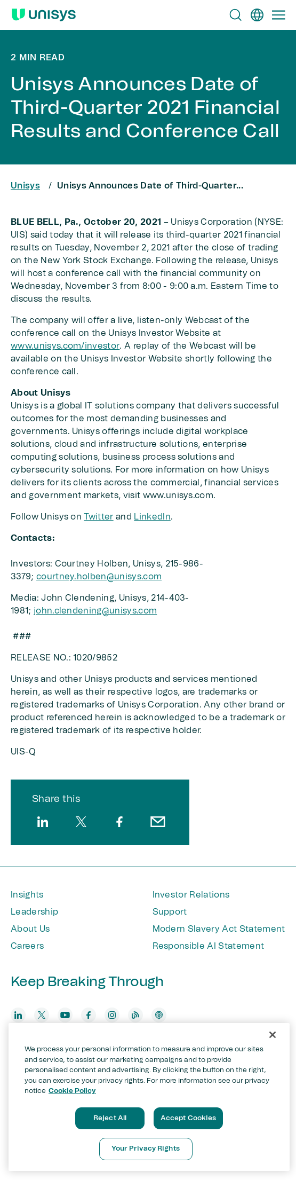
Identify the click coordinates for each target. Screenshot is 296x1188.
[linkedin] (42, 821)
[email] (158, 821)
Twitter (98, 517)
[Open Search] (235, 14)
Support (170, 912)
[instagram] (112, 1015)
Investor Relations (191, 895)
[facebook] (119, 821)
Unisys (25, 186)
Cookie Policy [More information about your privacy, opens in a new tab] (72, 1091)
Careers (27, 946)
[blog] (135, 1015)
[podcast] (158, 1015)
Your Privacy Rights (145, 1148)
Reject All (109, 1118)
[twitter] (81, 821)
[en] (257, 14)
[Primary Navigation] (278, 14)
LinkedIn (152, 517)
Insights (27, 895)
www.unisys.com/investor (65, 346)
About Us (30, 929)
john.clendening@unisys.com (95, 611)
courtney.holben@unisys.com (99, 576)
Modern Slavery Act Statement (219, 929)
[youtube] (65, 1015)
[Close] (272, 1035)
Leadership (34, 912)
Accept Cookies (189, 1118)
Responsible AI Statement (209, 946)
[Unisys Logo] (44, 15)
